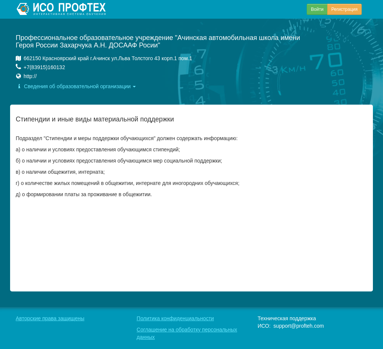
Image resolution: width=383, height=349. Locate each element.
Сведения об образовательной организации (76, 86)
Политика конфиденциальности (175, 318)
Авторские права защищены (50, 318)
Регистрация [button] (344, 9)
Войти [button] (317, 9)
